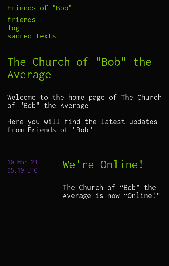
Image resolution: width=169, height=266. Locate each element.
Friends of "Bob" (39, 7)
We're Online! (103, 164)
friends (21, 20)
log (13, 28)
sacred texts (31, 36)
